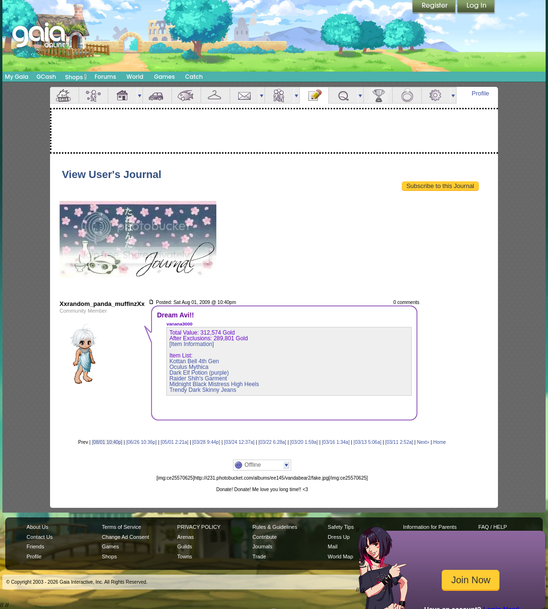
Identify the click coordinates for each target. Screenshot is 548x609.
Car (157, 95)
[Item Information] (191, 344)
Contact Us (40, 537)
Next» (423, 442)
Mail (244, 95)
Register (434, 7)
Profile (480, 93)
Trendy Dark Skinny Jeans (202, 390)
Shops (76, 77)
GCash (46, 77)
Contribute (265, 537)
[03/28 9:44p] (206, 442)
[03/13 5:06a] (367, 442)
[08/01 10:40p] (107, 442)
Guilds (184, 546)
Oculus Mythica (188, 367)
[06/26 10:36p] (141, 442)
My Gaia (16, 77)
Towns (184, 556)
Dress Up (339, 537)
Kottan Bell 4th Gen (194, 361)
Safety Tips (341, 527)
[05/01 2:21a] (174, 442)
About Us (37, 527)
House (122, 95)
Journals (263, 546)
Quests (343, 95)
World (134, 77)
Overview (64, 95)
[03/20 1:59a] (304, 442)
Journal (314, 95)
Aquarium (186, 95)
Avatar (93, 95)
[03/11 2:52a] (399, 442)
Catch (194, 77)
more (139, 95)
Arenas (185, 537)
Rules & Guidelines (275, 527)
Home (439, 442)
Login (476, 7)
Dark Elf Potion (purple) (199, 372)
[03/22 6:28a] (272, 442)
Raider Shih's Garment (198, 378)
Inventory (215, 95)
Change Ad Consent (125, 537)
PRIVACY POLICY (199, 527)
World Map (340, 556)
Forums (105, 77)
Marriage (407, 95)
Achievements (378, 95)
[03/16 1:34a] (335, 442)
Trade (259, 556)
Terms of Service (121, 527)
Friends (279, 95)
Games (164, 77)
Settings (436, 95)
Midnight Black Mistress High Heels (214, 384)
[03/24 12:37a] (239, 442)
